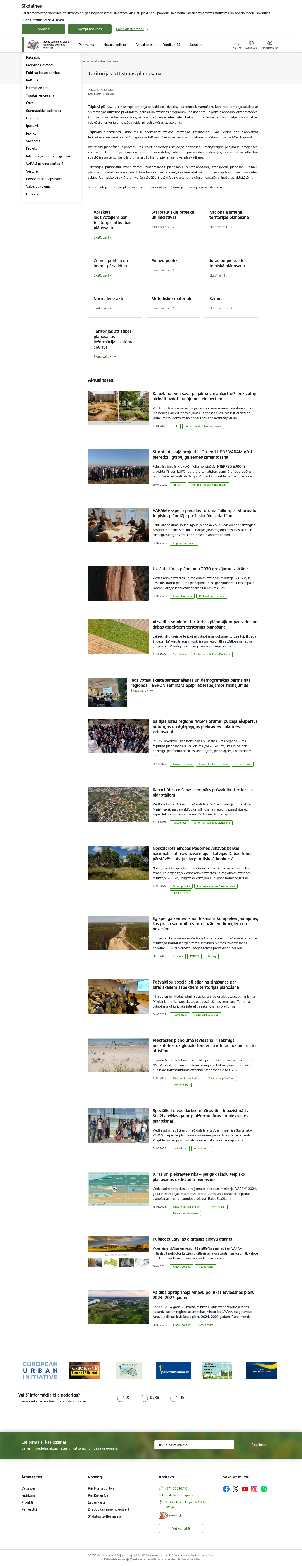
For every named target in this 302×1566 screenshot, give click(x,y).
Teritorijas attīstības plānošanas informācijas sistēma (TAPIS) (113, 339)
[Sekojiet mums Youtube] (245, 1488)
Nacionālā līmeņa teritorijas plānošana (229, 214)
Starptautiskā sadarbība (43, 157)
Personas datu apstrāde (44, 225)
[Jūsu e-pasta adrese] (194, 1444)
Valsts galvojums (38, 233)
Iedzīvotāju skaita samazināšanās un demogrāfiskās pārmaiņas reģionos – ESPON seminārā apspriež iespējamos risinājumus (190, 683)
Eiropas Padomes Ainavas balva (216, 886)
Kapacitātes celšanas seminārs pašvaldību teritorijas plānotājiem (203, 792)
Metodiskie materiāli (171, 298)
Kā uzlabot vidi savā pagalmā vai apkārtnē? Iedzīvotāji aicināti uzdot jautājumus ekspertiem (204, 396)
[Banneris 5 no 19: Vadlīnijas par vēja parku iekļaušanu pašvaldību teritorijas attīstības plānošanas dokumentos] (217, 1370)
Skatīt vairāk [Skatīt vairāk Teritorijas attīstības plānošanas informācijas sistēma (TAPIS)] (102, 356)
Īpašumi (32, 172)
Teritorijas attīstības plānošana (203, 426)
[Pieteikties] (258, 1444)
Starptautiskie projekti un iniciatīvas (173, 214)
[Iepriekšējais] (31, 1370)
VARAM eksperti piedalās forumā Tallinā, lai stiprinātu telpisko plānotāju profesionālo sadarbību (204, 513)
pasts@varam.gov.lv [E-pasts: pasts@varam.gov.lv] (179, 1495)
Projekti (31, 195)
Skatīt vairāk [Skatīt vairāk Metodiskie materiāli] (160, 308)
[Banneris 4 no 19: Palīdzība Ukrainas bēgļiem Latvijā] (173, 1370)
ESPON (194, 956)
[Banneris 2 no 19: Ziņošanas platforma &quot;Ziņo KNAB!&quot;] (84, 1370)
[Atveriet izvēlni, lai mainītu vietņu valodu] (251, 45)
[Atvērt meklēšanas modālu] (237, 45)
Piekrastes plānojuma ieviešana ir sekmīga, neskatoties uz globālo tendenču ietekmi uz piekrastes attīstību (205, 1045)
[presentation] (36, 1415)
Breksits (32, 241)
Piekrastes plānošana (211, 596)
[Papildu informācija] (180, 1515)
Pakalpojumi (35, 104)
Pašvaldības (179, 654)
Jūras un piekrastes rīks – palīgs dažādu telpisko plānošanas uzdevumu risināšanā (199, 1177)
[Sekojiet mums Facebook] (226, 1489)
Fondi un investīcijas (206, 1014)
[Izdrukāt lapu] (269, 71)
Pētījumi (32, 127)
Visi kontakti (181, 1528)
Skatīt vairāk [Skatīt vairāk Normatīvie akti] (102, 308)
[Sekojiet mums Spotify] (264, 1489)
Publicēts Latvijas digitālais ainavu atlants (192, 1239)
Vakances (33, 188)
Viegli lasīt (33, 81)
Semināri (217, 298)
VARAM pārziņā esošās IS (44, 210)
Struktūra (33, 74)
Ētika (29, 150)
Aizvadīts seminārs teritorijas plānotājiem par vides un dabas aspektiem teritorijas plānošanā (205, 624)
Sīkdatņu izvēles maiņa (104, 1516)
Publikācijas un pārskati (43, 119)
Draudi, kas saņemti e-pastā (108, 1509)
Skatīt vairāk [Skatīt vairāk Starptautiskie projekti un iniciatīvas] (160, 227)
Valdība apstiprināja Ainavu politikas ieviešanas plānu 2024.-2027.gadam (204, 1295)
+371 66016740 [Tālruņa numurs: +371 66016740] (176, 1488)
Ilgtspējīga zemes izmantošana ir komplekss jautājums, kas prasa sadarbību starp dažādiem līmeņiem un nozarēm (205, 924)
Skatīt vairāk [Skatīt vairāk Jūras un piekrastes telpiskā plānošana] (218, 275)
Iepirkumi (33, 180)
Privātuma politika (101, 1488)
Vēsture (32, 218)
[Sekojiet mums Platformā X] (235, 1489)
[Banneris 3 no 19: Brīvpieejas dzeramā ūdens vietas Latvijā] (129, 1370)
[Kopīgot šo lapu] (269, 82)
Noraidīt (43, 29)
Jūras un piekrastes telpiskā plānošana (228, 263)
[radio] (123, 1397)
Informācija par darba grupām (48, 203)
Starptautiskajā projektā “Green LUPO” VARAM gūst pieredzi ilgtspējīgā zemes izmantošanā (202, 454)
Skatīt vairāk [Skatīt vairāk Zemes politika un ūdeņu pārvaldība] (102, 275)
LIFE (175, 426)
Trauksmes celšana (40, 142)
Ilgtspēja (178, 484)
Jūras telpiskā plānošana (213, 764)
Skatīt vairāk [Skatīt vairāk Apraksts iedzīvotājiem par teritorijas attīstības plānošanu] (102, 237)
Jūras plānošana (182, 596)
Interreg (211, 956)
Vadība (31, 89)
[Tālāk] (270, 1370)
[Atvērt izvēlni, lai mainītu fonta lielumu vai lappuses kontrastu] (269, 45)
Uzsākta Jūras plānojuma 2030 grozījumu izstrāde (200, 568)
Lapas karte (96, 1502)
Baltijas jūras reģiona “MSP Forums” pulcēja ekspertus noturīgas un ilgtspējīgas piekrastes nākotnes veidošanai (205, 726)
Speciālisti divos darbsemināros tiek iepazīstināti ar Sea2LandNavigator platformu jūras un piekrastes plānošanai (202, 1116)
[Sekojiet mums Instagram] (254, 1489)
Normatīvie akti (37, 134)
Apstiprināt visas (90, 29)
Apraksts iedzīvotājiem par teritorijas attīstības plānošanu (112, 219)
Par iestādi (29, 1509)
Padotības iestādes (40, 112)
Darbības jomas (37, 97)
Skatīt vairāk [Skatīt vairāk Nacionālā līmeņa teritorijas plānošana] (218, 227)
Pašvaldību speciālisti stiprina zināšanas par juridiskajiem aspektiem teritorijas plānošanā (196, 984)
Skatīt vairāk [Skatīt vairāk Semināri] (218, 308)
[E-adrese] (168, 1515)
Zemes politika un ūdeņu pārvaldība (111, 263)
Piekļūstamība (98, 1495)
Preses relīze (243, 764)
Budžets (32, 165)
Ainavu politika (166, 260)
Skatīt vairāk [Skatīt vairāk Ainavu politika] (160, 270)
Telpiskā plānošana (184, 543)
